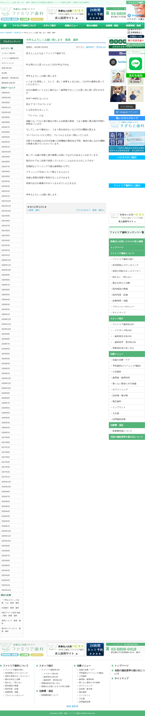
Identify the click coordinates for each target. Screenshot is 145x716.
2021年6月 (6, 231)
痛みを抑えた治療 (12, 679)
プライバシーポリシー (14, 695)
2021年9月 (6, 216)
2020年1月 (6, 314)
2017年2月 (6, 472)
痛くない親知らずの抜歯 (89, 682)
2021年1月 (6, 255)
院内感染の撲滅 (11, 686)
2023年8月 (6, 122)
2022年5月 (6, 176)
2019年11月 (6, 324)
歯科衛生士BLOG (8, 83)
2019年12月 (6, 319)
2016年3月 (6, 516)
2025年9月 (6, 103)
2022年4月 (6, 181)
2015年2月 (6, 580)
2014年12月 (6, 590)
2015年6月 (6, 561)
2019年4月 (6, 359)
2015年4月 (6, 570)
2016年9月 (6, 492)
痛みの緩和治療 (92, 25)
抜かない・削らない (13, 682)
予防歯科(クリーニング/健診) (91, 673)
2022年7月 (6, 167)
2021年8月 (6, 221)
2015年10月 (6, 541)
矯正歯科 (83, 692)
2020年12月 (6, 260)
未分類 (4, 73)
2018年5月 (6, 413)
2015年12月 (6, 531)
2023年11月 (6, 107)
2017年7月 (6, 447)
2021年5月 (6, 236)
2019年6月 (6, 349)
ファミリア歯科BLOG (10, 58)
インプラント (84, 695)
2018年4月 (6, 418)
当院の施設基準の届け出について (126, 437)
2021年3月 (6, 245)
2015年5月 (6, 565)
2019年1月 (6, 373)
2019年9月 (6, 334)
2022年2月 (6, 191)
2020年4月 (6, 300)
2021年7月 (6, 226)
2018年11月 (6, 383)
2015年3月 (6, 575)
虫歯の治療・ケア (86, 670)
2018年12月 (6, 378)
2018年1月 (6, 433)
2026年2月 (6, 93)
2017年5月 (6, 457)
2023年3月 (6, 137)
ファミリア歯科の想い (14, 670)
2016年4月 (6, 511)
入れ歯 (82, 698)
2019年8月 (6, 339)
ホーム (4, 25)
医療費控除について (49, 695)
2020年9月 (6, 275)
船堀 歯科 (34, 210)
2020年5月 (6, 295)
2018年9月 (6, 393)
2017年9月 (6, 437)
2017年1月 (6, 477)
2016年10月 (6, 487)
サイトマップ (121, 678)
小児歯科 (83, 676)
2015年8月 (6, 551)
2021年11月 (6, 206)
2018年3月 (6, 423)
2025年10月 (6, 98)
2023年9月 (6, 117)
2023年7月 (6, 127)
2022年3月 (6, 186)
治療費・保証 (112, 25)
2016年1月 (6, 526)
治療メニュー (71, 25)
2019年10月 (6, 329)
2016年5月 (6, 506)
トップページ (116, 247)
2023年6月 (6, 132)
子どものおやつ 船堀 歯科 (89, 210)
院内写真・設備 (11, 689)
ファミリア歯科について (23, 25)
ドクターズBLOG (8, 53)
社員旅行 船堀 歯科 (10, 608)
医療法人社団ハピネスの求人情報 (126, 241)
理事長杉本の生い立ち (50, 683)
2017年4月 (6, 462)
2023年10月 (6, 112)
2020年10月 (6, 270)
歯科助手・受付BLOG (10, 78)
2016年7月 (6, 497)
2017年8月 (6, 442)
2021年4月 (6, 240)
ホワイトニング (8, 63)
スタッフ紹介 (49, 25)
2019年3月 (6, 364)
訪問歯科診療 (84, 702)
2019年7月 (6, 344)
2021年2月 (6, 250)
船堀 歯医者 (72, 706)
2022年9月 (6, 157)
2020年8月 (6, 280)
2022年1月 (6, 196)
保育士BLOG (7, 68)
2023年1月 (6, 147)
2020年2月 (6, 309)
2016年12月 (6, 482)
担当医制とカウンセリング (16, 673)
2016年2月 (6, 521)
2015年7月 (6, 556)
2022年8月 (6, 162)
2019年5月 (6, 354)
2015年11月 (6, 536)
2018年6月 (6, 408)
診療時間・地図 (133, 25)
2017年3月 (6, 467)
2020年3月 (6, 304)
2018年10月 (6, 388)
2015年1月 (6, 585)
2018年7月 (6, 403)
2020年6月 (6, 290)
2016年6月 (6, 501)
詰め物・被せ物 (85, 689)
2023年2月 (6, 142)
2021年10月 (6, 211)
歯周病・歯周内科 (86, 679)
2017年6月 (6, 452)
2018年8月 (6, 398)
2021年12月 (6, 201)
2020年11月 (6, 265)
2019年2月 (6, 368)
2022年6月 (6, 171)
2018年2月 (6, 428)
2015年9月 (6, 546)
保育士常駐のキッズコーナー (17, 676)
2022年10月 (6, 152)
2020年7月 (6, 285)
